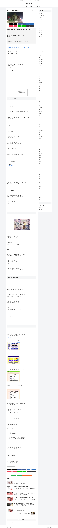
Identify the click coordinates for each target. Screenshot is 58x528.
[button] (34, 24)
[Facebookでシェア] (14, 24)
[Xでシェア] (9, 24)
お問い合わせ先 (41, 205)
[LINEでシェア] (29, 24)
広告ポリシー (41, 207)
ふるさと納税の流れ (20, 89)
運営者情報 (41, 209)
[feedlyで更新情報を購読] (21, 474)
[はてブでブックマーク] (19, 24)
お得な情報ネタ (9, 464)
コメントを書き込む (21, 519)
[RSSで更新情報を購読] (22, 474)
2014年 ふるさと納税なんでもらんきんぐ (14, 119)
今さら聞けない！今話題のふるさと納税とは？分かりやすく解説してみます (18, 45)
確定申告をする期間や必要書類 (21, 90)
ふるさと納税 (13, 464)
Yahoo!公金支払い (11, 163)
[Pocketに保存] (24, 24)
